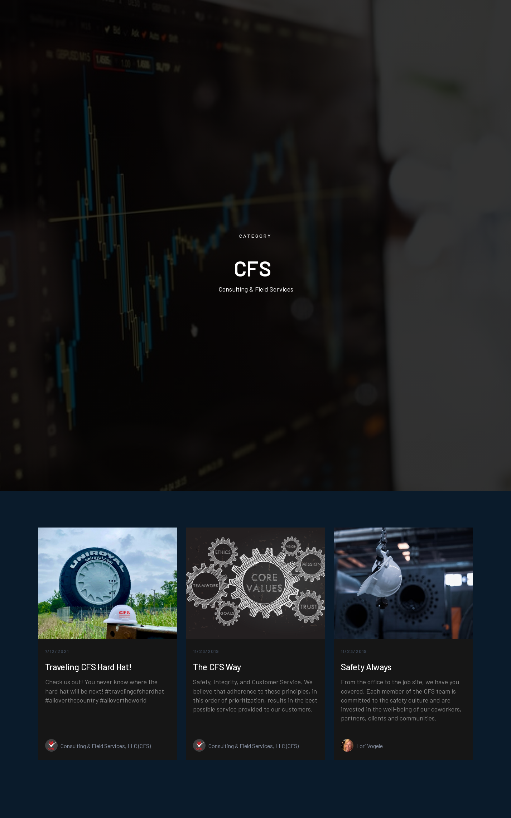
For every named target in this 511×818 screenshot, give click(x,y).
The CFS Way (217, 667)
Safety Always (366, 667)
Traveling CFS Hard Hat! (88, 667)
